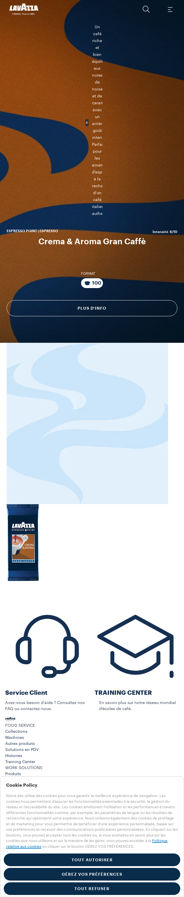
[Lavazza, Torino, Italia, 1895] (24, 9)
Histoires (13, 761)
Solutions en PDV (22, 755)
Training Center (20, 767)
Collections (16, 737)
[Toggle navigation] (170, 9)
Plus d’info (92, 271)
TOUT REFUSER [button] (92, 889)
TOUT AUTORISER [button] (92, 860)
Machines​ (14, 743)
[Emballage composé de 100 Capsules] (92, 246)
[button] (146, 9)
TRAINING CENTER (123, 698)
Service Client (26, 698)
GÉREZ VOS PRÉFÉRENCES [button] (92, 874)
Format (88, 236)
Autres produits (20, 749)
